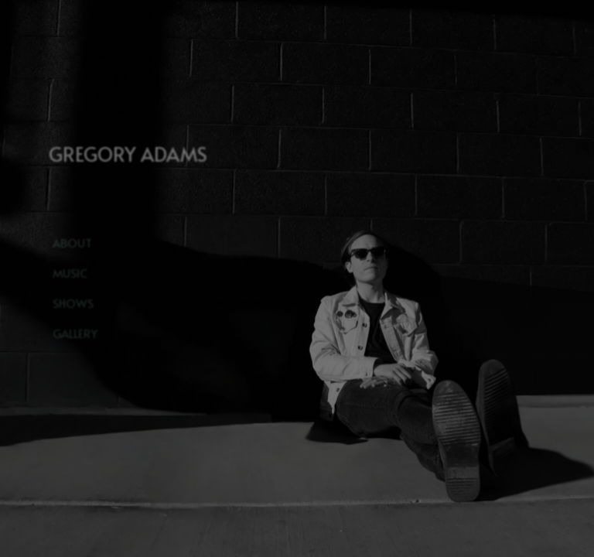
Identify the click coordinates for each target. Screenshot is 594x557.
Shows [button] (73, 303)
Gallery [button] (75, 333)
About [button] (72, 242)
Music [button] (70, 273)
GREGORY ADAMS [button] (128, 154)
